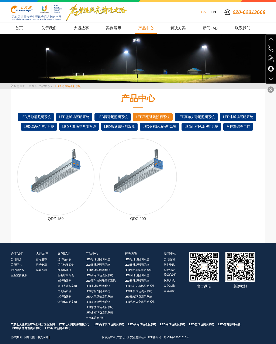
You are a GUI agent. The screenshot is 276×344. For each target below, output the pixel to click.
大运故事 (81, 28)
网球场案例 (64, 270)
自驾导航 (169, 291)
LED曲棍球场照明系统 (201, 126)
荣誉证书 (16, 264)
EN (213, 12)
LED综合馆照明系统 (39, 126)
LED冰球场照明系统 (238, 117)
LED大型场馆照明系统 (79, 126)
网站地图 (29, 337)
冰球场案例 (64, 296)
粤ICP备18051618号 (176, 337)
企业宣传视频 (19, 275)
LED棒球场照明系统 (137, 280)
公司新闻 (169, 259)
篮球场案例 (64, 280)
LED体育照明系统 (229, 324)
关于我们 (49, 28)
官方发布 (41, 259)
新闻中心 (210, 28)
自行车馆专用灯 (238, 126)
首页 (19, 28)
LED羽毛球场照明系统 (67, 86)
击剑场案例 (64, 291)
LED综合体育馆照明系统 (140, 301)
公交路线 (169, 285)
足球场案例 (64, 259)
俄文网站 (42, 337)
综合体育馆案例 (67, 301)
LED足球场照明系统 (36, 117)
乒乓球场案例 (66, 264)
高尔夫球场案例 (67, 286)
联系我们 (242, 28)
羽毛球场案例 (66, 275)
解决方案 (178, 28)
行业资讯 (169, 264)
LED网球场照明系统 (112, 117)
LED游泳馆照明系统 (119, 126)
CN (203, 12)
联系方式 (169, 280)
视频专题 (41, 270)
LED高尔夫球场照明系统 (196, 117)
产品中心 (145, 28)
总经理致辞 (17, 270)
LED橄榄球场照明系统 (159, 126)
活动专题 (41, 264)
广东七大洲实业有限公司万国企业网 (33, 324)
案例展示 (113, 28)
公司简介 (16, 259)
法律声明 (16, 337)
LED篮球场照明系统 (74, 117)
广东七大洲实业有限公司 (74, 324)
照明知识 (169, 270)
